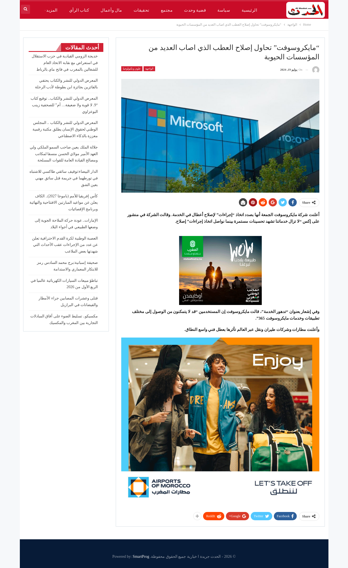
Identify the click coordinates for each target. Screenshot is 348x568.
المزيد (52, 10)
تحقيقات (141, 10)
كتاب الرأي (79, 10)
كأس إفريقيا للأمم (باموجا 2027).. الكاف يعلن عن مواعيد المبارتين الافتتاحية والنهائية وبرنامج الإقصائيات (63, 202)
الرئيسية (249, 10)
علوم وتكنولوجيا (132, 68)
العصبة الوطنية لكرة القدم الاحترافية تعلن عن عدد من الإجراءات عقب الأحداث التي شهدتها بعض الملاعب (65, 245)
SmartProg (141, 556)
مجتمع (166, 10)
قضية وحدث (195, 10)
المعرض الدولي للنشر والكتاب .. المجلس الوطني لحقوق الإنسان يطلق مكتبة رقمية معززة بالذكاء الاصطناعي (65, 129)
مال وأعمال (111, 10)
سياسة (223, 10)
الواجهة (149, 68)
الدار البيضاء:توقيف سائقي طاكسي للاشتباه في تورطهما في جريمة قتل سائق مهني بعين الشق (63, 178)
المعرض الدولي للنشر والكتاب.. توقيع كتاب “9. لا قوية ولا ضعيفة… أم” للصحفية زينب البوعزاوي (64, 105)
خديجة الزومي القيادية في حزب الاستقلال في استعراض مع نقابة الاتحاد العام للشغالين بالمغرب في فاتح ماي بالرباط (65, 62)
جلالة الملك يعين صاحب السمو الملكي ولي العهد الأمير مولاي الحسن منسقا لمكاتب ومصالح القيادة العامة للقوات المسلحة (64, 154)
